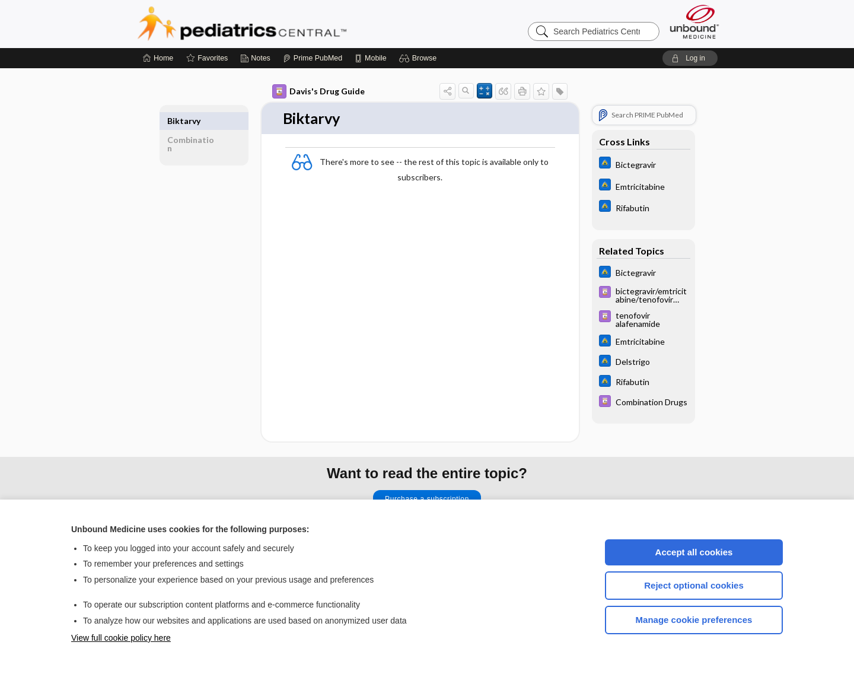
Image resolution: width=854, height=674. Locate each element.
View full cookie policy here (121, 638)
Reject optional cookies (694, 585)
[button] (419, 58)
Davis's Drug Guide (318, 91)
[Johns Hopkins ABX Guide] (643, 164)
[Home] (158, 58)
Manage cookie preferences (694, 620)
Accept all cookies (694, 552)
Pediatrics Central (284, 24)
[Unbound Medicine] (694, 21)
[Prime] (312, 58)
